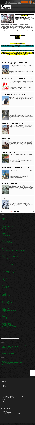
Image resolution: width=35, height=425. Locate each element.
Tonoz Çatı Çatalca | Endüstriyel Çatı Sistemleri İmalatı (13, 94)
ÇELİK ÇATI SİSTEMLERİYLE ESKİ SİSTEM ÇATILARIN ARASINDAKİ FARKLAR (14, 250)
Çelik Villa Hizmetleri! (5, 257)
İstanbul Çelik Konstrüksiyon (6, 232)
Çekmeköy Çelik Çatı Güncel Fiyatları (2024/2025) (12, 123)
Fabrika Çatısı (4, 293)
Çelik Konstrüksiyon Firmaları (6, 225)
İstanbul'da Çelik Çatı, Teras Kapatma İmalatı (9, 304)
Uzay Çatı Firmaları (5, 221)
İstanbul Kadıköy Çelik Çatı (6, 300)
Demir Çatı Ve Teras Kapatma (6, 308)
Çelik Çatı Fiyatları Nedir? (6, 285)
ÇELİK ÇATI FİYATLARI (5, 237)
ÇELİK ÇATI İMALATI (5, 240)
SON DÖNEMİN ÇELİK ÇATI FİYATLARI (8, 272)
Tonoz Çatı (3, 219)
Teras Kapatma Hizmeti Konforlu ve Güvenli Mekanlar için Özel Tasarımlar (13, 352)
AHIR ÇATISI (4, 247)
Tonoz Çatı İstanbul (5, 402)
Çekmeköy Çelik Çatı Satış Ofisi (7, 297)
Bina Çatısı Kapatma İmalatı (6, 301)
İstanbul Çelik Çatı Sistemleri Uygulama (8, 330)
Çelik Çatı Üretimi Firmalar (7, 198)
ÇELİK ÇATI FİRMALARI (6, 271)
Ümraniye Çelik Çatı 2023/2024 (7, 323)
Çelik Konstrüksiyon (5, 217)
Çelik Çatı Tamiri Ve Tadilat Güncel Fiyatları (11, 152)
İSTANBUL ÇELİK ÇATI (5, 244)
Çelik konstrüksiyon (5, 220)
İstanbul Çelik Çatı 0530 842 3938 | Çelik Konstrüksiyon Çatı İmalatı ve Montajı (14, 345)
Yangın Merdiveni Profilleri (6, 295)
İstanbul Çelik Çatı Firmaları (6, 274)
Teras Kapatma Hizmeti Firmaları (7, 324)
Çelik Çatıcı (4, 265)
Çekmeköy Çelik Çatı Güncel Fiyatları (7, 360)
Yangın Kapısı (4, 282)
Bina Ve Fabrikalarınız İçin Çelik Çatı (7, 302)
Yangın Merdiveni (4, 281)
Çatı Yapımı (4, 249)
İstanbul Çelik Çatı (5, 233)
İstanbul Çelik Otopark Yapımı (8, 109)
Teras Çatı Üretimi (5, 278)
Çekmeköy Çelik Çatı (5, 319)
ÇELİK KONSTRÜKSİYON (6, 229)
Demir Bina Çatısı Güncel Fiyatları (7, 296)
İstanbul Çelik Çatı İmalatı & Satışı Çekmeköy (9, 310)
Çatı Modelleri (4, 248)
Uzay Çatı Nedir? (4, 287)
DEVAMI (13, 72)
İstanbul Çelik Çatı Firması (6, 309)
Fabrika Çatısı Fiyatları (5, 289)
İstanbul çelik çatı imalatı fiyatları (21, 17)
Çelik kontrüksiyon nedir (5, 266)
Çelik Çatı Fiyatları (5, 222)
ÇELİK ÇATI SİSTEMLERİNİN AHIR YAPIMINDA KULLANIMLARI (12, 252)
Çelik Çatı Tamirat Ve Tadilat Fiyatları (7, 325)
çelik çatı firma (9, 26)
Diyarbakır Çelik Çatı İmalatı (6, 307)
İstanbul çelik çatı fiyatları (6, 52)
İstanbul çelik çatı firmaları (19, 22)
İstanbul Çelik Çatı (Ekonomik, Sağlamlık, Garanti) (9, 312)
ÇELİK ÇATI (4, 227)
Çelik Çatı (4, 385)
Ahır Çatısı (3, 263)
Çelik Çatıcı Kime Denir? (5, 294)
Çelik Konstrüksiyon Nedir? (6, 286)
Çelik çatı (2, 30)
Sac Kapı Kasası (4, 259)
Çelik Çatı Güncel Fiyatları (6, 315)
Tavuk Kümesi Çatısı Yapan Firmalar (7, 264)
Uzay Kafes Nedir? (5, 258)
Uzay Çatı (3, 218)
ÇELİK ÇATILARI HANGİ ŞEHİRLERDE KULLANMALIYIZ (10, 256)
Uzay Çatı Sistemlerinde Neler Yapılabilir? (8, 226)
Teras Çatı (3, 279)
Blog (3, 384)
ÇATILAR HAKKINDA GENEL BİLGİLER (8, 251)
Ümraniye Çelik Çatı (5, 273)
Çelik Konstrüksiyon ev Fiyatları (7, 242)
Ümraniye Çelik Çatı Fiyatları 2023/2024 (10, 183)
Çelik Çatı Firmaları (6, 138)
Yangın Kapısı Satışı (5, 262)
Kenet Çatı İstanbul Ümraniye (6, 311)
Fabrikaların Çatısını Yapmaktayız (7, 303)
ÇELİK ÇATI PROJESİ (5, 255)
